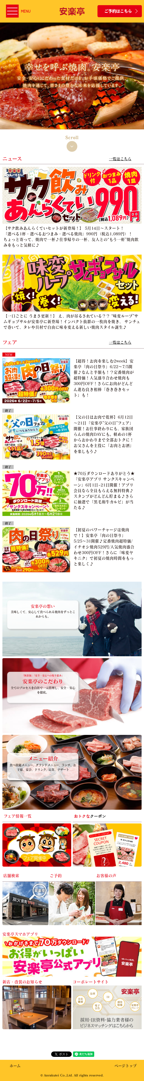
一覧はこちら (120, 158)
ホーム (15, 1065)
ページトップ (126, 1065)
